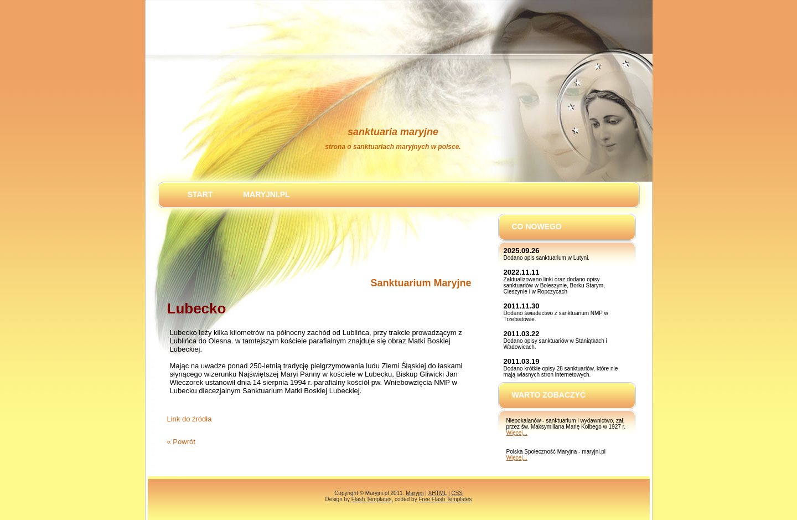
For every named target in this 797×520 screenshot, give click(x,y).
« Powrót (181, 441)
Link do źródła (189, 419)
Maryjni (414, 493)
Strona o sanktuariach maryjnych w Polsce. (392, 147)
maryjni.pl (266, 194)
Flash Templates (371, 499)
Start (200, 194)
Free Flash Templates (445, 499)
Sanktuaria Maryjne (393, 131)
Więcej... (516, 433)
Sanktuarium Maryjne (420, 283)
